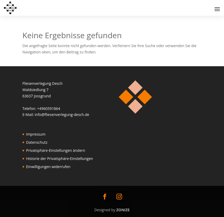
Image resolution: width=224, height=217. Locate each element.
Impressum (36, 134)
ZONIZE (123, 209)
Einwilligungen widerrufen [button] (48, 166)
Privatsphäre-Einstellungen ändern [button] (55, 150)
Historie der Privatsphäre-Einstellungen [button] (59, 158)
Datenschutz (36, 142)
